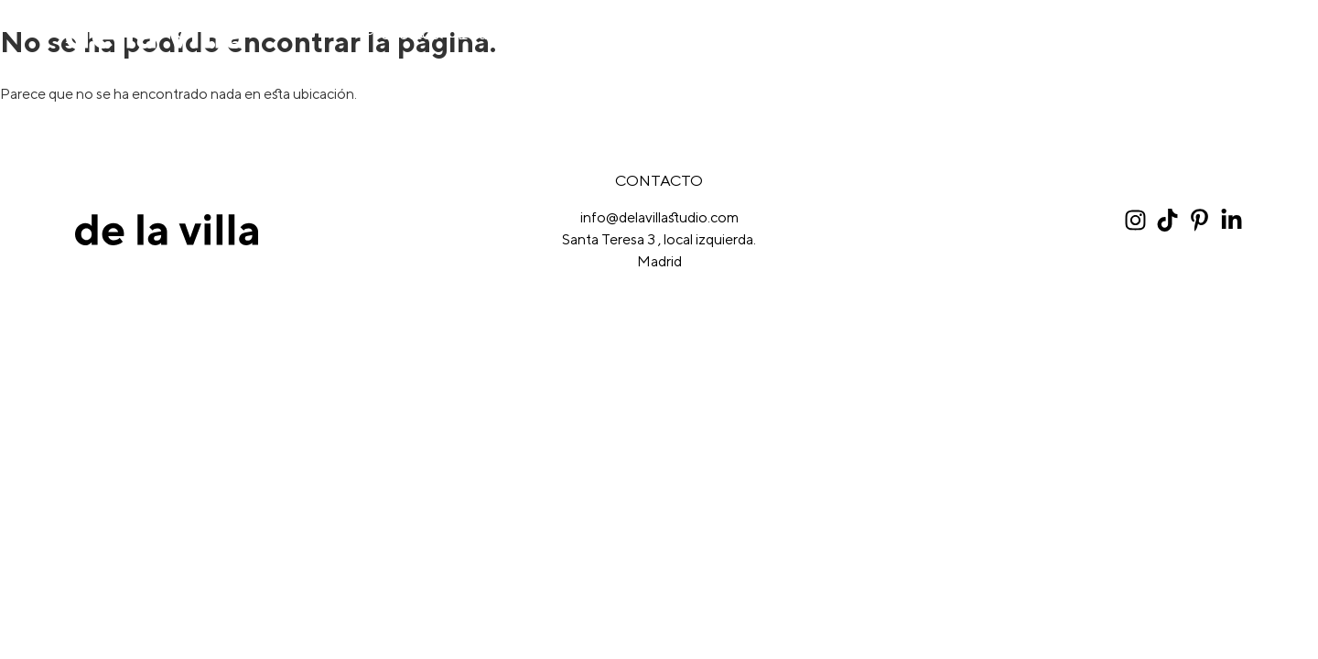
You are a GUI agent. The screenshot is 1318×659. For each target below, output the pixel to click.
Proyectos (401, 34)
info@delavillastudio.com (659, 217)
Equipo (485, 34)
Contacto (1216, 34)
